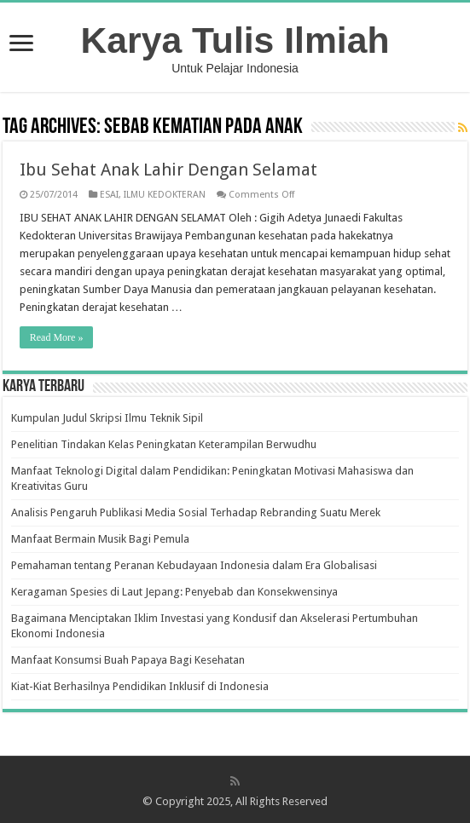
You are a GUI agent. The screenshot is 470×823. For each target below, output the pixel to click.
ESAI (109, 194)
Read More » (57, 337)
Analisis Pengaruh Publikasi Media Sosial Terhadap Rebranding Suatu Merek (195, 512)
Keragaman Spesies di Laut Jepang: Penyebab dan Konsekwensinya (174, 591)
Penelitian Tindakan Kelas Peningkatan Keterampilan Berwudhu (163, 444)
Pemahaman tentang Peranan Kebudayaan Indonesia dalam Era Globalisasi (194, 565)
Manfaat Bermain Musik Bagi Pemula (100, 538)
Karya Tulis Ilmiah (235, 40)
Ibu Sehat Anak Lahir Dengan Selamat (168, 169)
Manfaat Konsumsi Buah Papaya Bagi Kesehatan (128, 659)
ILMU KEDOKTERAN (165, 194)
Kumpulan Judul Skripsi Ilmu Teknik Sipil (107, 418)
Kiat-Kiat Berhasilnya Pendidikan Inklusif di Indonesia (140, 686)
